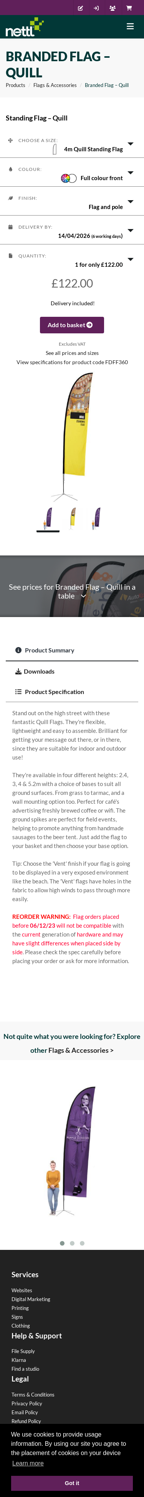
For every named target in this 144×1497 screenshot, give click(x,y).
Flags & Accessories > (81, 1050)
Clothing (21, 1326)
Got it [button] (72, 1483)
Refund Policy (26, 1421)
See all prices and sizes (72, 353)
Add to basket (72, 324)
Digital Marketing (31, 1299)
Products (15, 85)
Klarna (19, 1360)
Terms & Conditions (33, 1395)
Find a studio (25, 1369)
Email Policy (25, 1412)
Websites (22, 1290)
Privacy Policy (27, 1403)
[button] (72, 143)
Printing (20, 1308)
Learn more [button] (28, 1463)
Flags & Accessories (55, 85)
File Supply (23, 1351)
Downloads (35, 671)
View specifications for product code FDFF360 (72, 362)
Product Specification (49, 691)
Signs (17, 1317)
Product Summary (44, 650)
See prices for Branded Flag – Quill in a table (72, 591)
